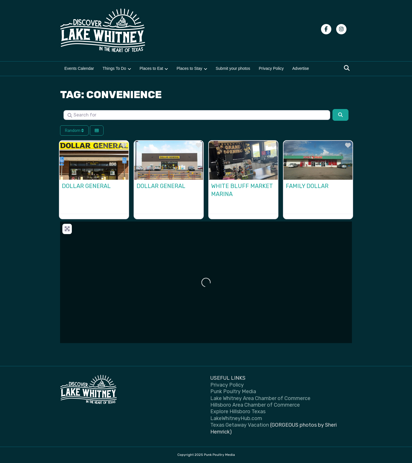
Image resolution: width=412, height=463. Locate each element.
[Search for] (197, 115)
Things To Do (114, 68)
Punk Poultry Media (233, 391)
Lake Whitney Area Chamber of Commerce (260, 398)
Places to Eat (151, 68)
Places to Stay (189, 68)
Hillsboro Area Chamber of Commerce (255, 405)
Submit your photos (233, 68)
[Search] (347, 68)
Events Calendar (79, 68)
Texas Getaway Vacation (239, 425)
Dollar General (86, 186)
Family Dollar (307, 186)
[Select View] (97, 130)
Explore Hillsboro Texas (238, 411)
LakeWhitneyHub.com (236, 418)
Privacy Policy (271, 68)
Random (74, 130)
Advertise (300, 68)
